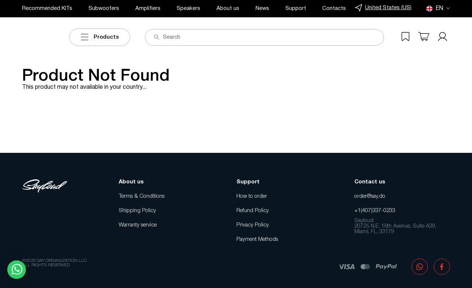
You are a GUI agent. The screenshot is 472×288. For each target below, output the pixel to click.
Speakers (188, 8)
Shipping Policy (137, 210)
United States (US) (383, 8)
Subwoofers (103, 8)
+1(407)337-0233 (374, 210)
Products (100, 37)
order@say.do (369, 196)
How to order (251, 196)
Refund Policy (252, 210)
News (262, 8)
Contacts (334, 8)
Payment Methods (257, 239)
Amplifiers (147, 8)
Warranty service (138, 225)
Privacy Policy (252, 225)
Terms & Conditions (141, 196)
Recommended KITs (47, 8)
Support (295, 8)
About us (227, 8)
